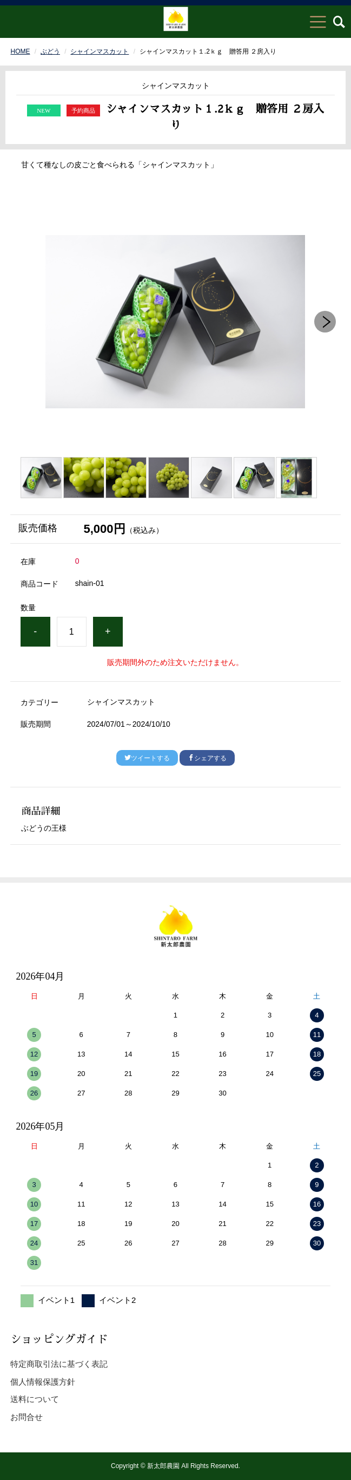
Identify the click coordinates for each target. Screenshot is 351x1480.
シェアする (207, 758)
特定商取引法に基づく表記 (59, 1363)
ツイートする (147, 758)
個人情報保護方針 (42, 1381)
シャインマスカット (99, 51)
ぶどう (50, 51)
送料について (34, 1399)
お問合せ (26, 1417)
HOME (20, 51)
